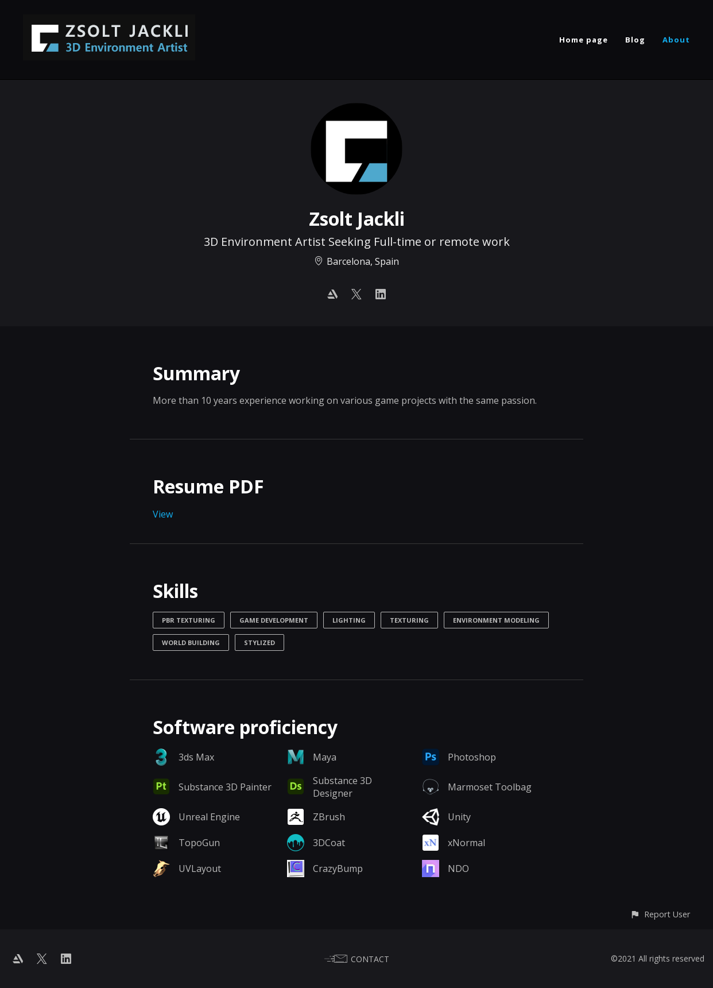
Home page (583, 39)
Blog (635, 39)
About (676, 39)
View (163, 514)
